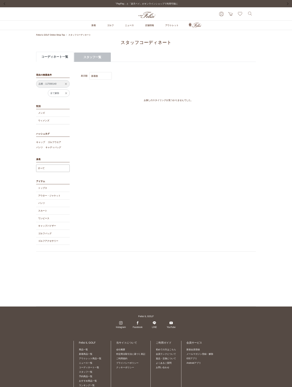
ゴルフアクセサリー (48, 241)
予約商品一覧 (85, 376)
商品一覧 (83, 349)
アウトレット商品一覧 (90, 358)
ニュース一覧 (85, 363)
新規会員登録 (193, 349)
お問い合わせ (162, 367)
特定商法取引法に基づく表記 (130, 354)
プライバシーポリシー (127, 363)
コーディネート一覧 (89, 367)
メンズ (41, 113)
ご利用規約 (121, 358)
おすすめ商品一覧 (88, 381)
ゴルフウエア (54, 142)
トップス (42, 188)
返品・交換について (166, 358)
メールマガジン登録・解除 (199, 354)
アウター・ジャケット (49, 195)
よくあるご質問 (164, 363)
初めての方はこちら (166, 349)
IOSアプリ (191, 358)
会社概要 (120, 349)
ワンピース (43, 218)
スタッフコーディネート (79, 35)
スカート (42, 210)
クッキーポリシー (125, 367)
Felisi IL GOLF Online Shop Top (50, 35)
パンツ (39, 147)
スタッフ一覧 (92, 57)
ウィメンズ (43, 120)
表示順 (84, 76)
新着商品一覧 (85, 354)
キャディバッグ (53, 147)
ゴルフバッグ (45, 233)
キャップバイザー (47, 226)
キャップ (40, 142)
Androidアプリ (193, 363)
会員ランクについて (166, 354)
